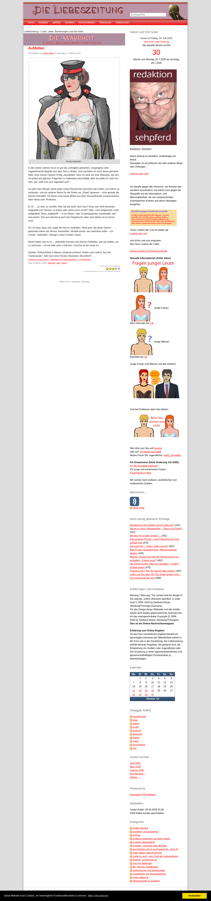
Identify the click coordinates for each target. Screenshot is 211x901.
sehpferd (43, 22)
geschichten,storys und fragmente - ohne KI (155, 849)
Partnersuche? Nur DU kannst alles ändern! (153, 571)
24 (152, 690)
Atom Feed (138, 508)
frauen (64, 263)
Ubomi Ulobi (48, 53)
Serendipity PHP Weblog (143, 794)
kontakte (69, 22)
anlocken (51, 263)
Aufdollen (36, 48)
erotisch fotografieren (144, 842)
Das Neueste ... (138, 774)
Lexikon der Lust (138, 233)
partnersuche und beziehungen (149, 870)
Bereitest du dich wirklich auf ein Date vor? (152, 525)
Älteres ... (135, 777)
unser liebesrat (140, 877)
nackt (135, 741)
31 (152, 694)
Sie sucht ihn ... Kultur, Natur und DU (149, 546)
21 (133, 690)
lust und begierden (142, 863)
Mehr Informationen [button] (98, 895)
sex (135, 748)
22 (140, 690)
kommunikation (87, 22)
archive (137, 835)
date (58, 263)
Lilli (151, 323)
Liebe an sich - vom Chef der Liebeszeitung (155, 856)
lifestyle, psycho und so (145, 860)
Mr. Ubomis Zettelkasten (145, 867)
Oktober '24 (152, 699)
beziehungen (139, 716)
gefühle (57, 22)
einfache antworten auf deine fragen (151, 838)
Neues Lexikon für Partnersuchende (148, 251)
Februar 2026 (137, 770)
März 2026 (135, 767)
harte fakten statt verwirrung (147, 853)
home (31, 22)
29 (140, 694)
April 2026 (135, 763)
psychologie (139, 744)
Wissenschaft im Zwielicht (146, 881)
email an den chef (139, 173)
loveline (158, 448)
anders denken (140, 828)
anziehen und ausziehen (38, 259)
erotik (136, 727)
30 (146, 694)
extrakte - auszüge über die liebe (150, 845)
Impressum (105, 22)
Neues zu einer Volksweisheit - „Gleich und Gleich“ (156, 528)
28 (133, 694)
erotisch (137, 730)
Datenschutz (122, 22)
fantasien (137, 734)
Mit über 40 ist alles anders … (145, 535)
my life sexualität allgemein (144, 466)
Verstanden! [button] (195, 896)
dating (136, 723)
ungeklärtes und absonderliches (63, 259)
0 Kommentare (84, 259)
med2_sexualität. (172, 455)
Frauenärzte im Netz (140, 473)
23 (146, 690)
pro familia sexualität (150, 451)
